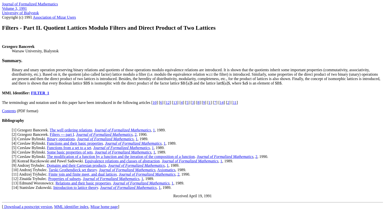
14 (222, 102)
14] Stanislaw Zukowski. (33, 187)
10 (155, 102)
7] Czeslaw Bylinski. (30, 157)
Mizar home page (104, 207)
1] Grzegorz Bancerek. (31, 130)
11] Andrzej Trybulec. (30, 174)
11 (234, 102)
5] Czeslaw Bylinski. (30, 148)
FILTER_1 (40, 93)
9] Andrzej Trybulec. (30, 165)
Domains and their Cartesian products (76, 165)
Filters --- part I (62, 134)
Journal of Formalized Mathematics (30, 4)
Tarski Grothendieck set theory (73, 170)
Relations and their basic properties (83, 183)
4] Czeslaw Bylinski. (30, 143)
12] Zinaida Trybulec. (30, 179)
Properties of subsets (64, 179)
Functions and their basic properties (75, 143)
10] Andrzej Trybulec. (31, 170)
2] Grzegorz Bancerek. (31, 134)
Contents (9, 111)
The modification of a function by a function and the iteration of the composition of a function (121, 157)
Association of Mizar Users (54, 17)
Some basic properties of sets (70, 152)
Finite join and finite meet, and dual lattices (83, 174)
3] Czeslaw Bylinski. (30, 139)
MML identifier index (71, 207)
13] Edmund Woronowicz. (34, 183)
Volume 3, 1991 (14, 8)
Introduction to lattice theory (75, 187)
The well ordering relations (71, 130)
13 (175, 102)
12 (168, 102)
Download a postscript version (27, 207)
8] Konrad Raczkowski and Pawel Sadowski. (49, 161)
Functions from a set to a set (69, 148)
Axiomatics (166, 170)
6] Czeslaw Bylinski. (30, 152)
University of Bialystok (20, 13)
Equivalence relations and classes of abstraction (122, 161)
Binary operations (61, 139)
